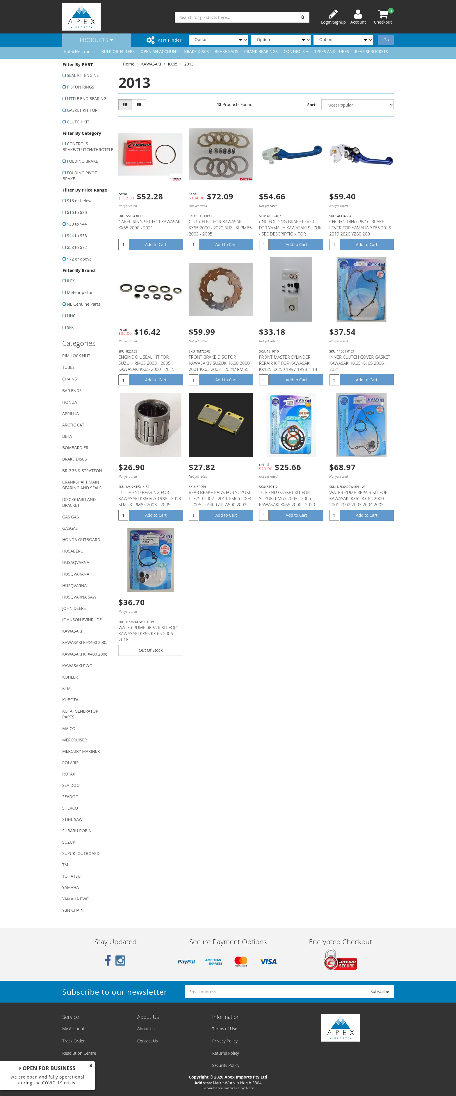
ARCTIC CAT (73, 425)
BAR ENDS (71, 390)
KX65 (172, 64)
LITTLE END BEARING (86, 98)
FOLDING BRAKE (82, 161)
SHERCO (70, 808)
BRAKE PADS (226, 51)
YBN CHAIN (73, 910)
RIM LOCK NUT (76, 355)
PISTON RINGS (80, 87)
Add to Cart (156, 244)
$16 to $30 (77, 212)
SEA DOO (71, 785)
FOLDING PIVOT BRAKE (80, 175)
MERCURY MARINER (81, 751)
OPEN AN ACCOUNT (159, 51)
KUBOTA (70, 699)
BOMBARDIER (75, 447)
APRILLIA (70, 413)
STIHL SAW (72, 819)
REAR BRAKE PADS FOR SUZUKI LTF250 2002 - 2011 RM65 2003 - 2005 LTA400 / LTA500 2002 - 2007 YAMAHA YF (220, 501)
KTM (66, 688)
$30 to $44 (77, 224)
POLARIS (70, 762)
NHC (71, 315)
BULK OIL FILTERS (118, 51)
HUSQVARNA (74, 585)
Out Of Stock (151, 650)
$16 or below (79, 200)
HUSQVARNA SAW (79, 597)
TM (65, 864)
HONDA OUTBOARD (81, 539)
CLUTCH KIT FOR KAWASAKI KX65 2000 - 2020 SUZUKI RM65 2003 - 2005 (220, 228)
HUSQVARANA (75, 574)
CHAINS (69, 379)
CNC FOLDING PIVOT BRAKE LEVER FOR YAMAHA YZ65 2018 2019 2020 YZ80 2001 (360, 228)
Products (96, 39)
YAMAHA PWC (75, 899)
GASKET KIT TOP (82, 110)
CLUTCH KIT (78, 122)
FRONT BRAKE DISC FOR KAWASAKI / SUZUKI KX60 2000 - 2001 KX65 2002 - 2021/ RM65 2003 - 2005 (220, 366)
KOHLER (70, 677)
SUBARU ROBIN (77, 830)
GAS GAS (70, 517)
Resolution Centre (79, 1053)
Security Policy (225, 1065)
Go (386, 40)
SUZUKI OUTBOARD (81, 853)
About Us (146, 1028)
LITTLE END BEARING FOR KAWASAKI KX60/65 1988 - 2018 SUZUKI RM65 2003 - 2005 (149, 498)
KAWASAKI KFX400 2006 (84, 654)
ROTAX (68, 774)
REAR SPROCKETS (371, 51)
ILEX (71, 281)
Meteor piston (80, 292)
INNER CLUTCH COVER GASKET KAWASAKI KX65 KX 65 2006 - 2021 (359, 363)
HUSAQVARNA (75, 562)
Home (128, 64)
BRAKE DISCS (196, 51)
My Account (73, 1028)
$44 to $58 (77, 235)
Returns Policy (225, 1053)
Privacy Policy (225, 1041)
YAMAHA (70, 887)
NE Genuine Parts (83, 304)
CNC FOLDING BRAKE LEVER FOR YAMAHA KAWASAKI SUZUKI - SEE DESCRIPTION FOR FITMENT (291, 231)
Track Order (73, 1041)
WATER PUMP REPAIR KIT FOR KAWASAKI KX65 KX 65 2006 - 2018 (147, 633)
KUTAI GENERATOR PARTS (80, 714)
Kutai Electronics (80, 51)
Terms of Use (224, 1028)
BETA (67, 436)
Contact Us (147, 1041)
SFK (70, 327)
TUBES (68, 367)
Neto (250, 1088)
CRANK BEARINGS (261, 51)
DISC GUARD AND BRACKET (79, 502)
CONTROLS (296, 51)
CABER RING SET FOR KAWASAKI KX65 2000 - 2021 (149, 225)
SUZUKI (69, 842)
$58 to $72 (77, 247)
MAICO (68, 728)
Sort (311, 104)
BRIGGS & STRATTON (82, 470)
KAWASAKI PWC (77, 665)
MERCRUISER (74, 740)
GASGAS (70, 528)
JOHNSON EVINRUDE (82, 619)
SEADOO (70, 796)
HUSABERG (72, 551)
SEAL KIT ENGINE (83, 75)
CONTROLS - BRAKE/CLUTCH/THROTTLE (87, 146)
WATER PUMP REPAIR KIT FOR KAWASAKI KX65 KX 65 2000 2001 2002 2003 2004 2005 (358, 498)
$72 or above (79, 259)
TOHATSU (71, 876)
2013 (189, 64)
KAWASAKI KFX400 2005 (84, 642)
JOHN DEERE (74, 608)
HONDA (69, 402)
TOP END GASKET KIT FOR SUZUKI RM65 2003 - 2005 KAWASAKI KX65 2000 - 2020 (287, 498)
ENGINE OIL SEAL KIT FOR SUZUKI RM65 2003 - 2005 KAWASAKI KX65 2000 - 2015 (146, 363)
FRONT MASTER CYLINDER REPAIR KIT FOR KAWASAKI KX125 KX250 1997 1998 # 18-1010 (289, 366)
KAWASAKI (72, 631)
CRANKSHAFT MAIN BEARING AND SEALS (81, 485)
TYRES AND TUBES (331, 51)
